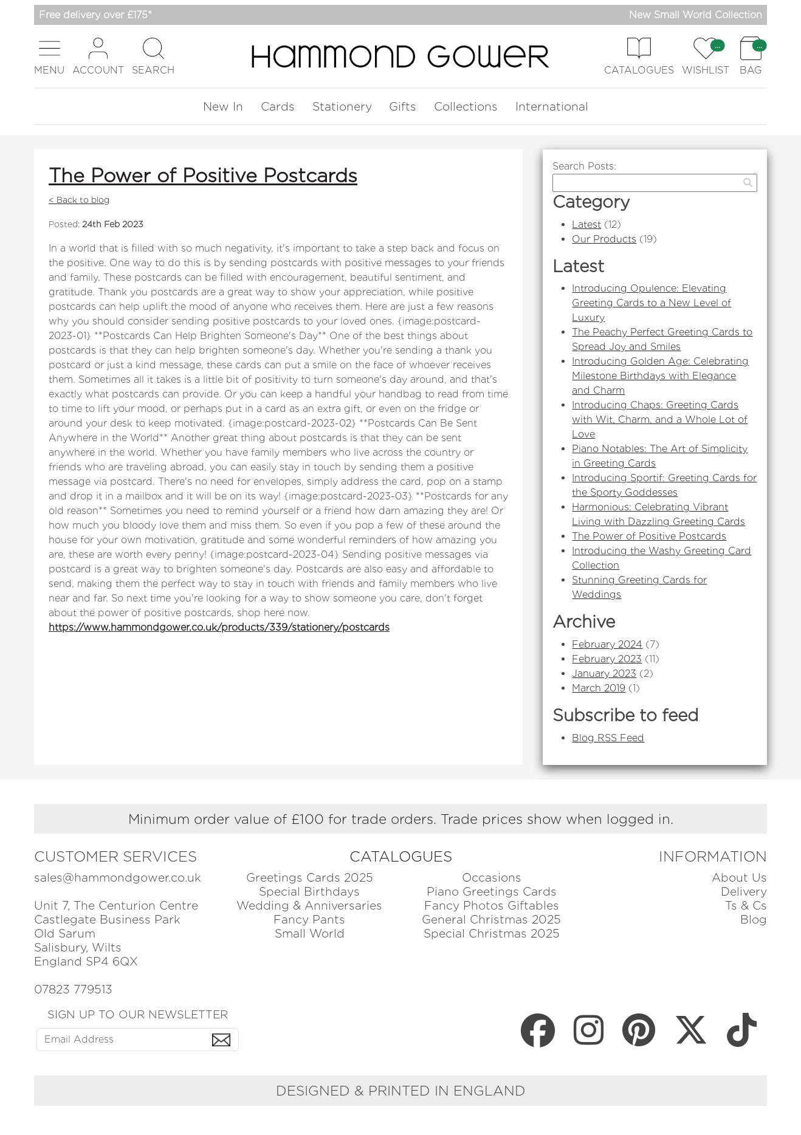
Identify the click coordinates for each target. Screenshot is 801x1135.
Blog (753, 920)
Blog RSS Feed (608, 738)
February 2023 (607, 659)
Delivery (744, 892)
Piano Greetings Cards (492, 892)
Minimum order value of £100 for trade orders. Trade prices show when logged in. (400, 819)
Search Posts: (584, 166)
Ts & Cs (746, 906)
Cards (278, 107)
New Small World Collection (695, 15)
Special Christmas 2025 (492, 934)
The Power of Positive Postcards (203, 175)
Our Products (604, 239)
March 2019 (598, 688)
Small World (310, 934)
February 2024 (607, 644)
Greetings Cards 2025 (309, 878)
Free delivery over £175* (95, 15)
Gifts (402, 107)
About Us (739, 878)
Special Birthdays (309, 892)
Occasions (491, 878)
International (551, 107)
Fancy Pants (309, 920)
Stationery (342, 107)
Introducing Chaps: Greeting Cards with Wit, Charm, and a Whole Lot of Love (660, 419)
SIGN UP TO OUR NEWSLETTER (137, 1014)
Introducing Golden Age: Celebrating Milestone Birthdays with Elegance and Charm (660, 375)
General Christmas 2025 (491, 920)
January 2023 (604, 673)
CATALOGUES (400, 856)
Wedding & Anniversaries (309, 906)
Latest (586, 224)
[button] (49, 56)
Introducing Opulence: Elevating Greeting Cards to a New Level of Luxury (651, 303)
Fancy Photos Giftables (491, 906)
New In (223, 107)
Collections (466, 107)
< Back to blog (79, 200)
